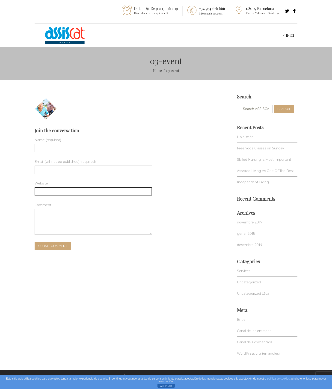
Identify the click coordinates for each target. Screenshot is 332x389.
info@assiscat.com (210, 13)
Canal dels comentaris (254, 342)
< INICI (288, 35)
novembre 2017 (249, 222)
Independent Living (253, 182)
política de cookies (278, 378)
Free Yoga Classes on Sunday (260, 148)
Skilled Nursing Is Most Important (264, 159)
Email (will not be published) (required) (65, 162)
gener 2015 (246, 234)
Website (41, 183)
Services (243, 271)
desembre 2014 (249, 245)
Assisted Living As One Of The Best (265, 171)
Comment (43, 205)
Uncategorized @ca (253, 293)
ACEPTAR (166, 386)
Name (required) (48, 140)
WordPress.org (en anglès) (258, 353)
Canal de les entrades (254, 331)
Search (284, 109)
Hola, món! (245, 137)
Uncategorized (249, 282)
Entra (241, 320)
